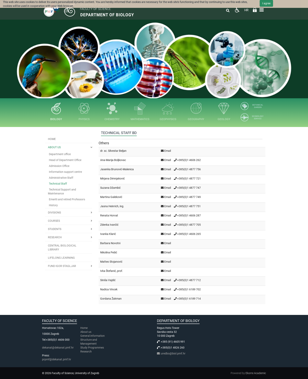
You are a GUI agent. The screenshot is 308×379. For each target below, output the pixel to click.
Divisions (54, 212)
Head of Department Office (65, 160)
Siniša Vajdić (108, 280)
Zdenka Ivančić (109, 224)
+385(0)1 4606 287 (189, 215)
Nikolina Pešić (108, 252)
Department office (60, 154)
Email (167, 150)
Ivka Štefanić (108, 270)
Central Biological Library (62, 247)
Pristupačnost (237, 9)
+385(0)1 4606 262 (189, 160)
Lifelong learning (61, 257)
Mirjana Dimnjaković (112, 178)
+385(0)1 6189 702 (189, 289)
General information (92, 335)
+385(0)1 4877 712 (189, 280)
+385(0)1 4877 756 (189, 169)
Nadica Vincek (108, 289)
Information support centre (65, 171)
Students (54, 229)
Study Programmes (92, 347)
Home (52, 139)
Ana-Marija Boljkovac (113, 160)
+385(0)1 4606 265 (189, 233)
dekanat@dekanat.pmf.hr (58, 347)
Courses (54, 220)
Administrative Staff (61, 177)
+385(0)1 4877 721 (189, 178)
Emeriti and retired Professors (67, 199)
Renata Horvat (109, 215)
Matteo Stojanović (111, 261)
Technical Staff (58, 183)
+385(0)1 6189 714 (189, 298)
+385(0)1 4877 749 (189, 197)
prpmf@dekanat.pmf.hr (56, 359)
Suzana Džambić (110, 187)
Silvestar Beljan (117, 150)
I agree (266, 3)
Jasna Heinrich (109, 206)
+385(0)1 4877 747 (189, 187)
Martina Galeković (111, 197)
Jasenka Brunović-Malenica (117, 169)
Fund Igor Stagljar (62, 266)
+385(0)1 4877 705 (189, 224)
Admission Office (59, 165)
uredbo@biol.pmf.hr (173, 353)
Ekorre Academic (256, 373)
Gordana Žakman (111, 298)
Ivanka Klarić (108, 233)
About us (54, 147)
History (53, 205)
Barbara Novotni (110, 243)
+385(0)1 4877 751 (189, 206)
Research (55, 237)
